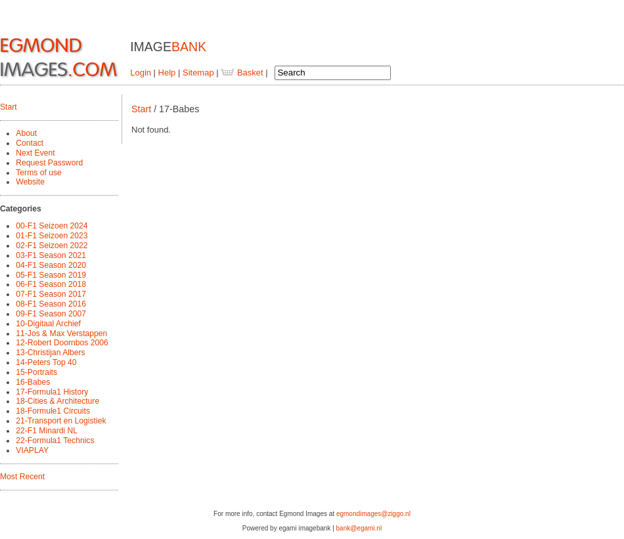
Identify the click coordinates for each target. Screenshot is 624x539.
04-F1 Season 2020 (51, 265)
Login (140, 72)
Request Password (49, 162)
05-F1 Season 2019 (51, 275)
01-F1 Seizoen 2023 (51, 235)
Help (167, 72)
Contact (29, 143)
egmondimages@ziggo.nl (373, 513)
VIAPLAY (32, 450)
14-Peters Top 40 (46, 362)
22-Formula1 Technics (55, 440)
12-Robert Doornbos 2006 (62, 342)
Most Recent (22, 476)
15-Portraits (36, 372)
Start (8, 107)
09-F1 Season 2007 (51, 313)
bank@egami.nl (359, 528)
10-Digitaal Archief (48, 323)
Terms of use (39, 172)
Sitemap (198, 72)
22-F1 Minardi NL (47, 430)
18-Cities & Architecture (57, 401)
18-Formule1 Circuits (53, 411)
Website (30, 181)
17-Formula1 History (52, 392)
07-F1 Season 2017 (51, 294)
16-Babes (33, 382)
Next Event (35, 153)
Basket (242, 72)
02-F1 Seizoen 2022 (51, 245)
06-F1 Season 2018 (51, 284)
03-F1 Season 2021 (51, 255)
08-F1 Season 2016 (51, 304)
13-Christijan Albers (50, 352)
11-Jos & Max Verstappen (61, 333)
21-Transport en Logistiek (61, 420)
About (26, 133)
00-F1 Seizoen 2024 (51, 225)
